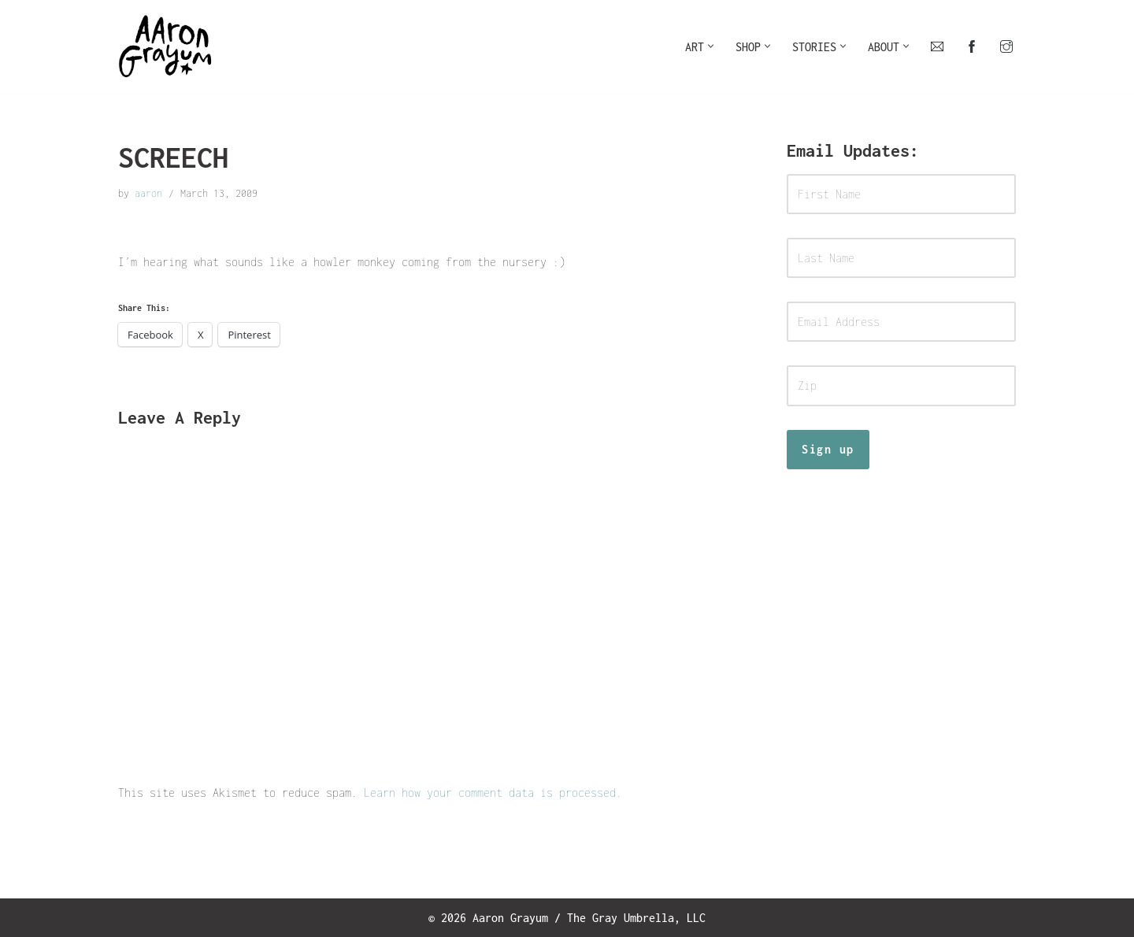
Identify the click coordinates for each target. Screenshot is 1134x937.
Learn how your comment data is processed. (493, 792)
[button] (710, 46)
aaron (148, 193)
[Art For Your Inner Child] (165, 46)
